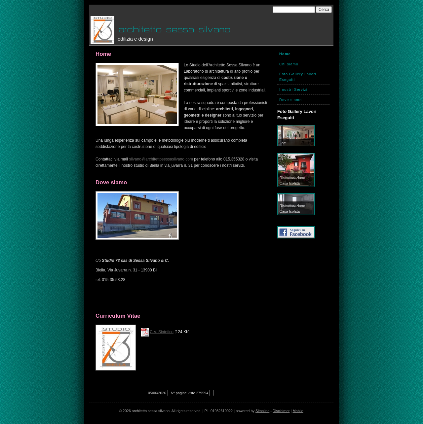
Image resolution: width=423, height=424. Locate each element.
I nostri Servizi (293, 89)
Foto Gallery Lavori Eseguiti (297, 77)
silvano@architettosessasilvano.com (161, 159)
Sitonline (262, 411)
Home (285, 54)
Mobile (297, 411)
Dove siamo (290, 100)
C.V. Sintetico (161, 332)
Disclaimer (281, 411)
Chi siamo (288, 64)
